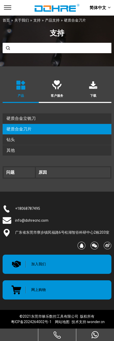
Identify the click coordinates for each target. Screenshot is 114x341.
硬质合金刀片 (19, 129)
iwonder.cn (96, 322)
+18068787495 (27, 208)
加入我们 (38, 264)
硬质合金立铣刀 (21, 118)
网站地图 (62, 322)
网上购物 (38, 290)
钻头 (11, 139)
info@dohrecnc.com (31, 220)
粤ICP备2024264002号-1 (31, 322)
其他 (11, 150)
